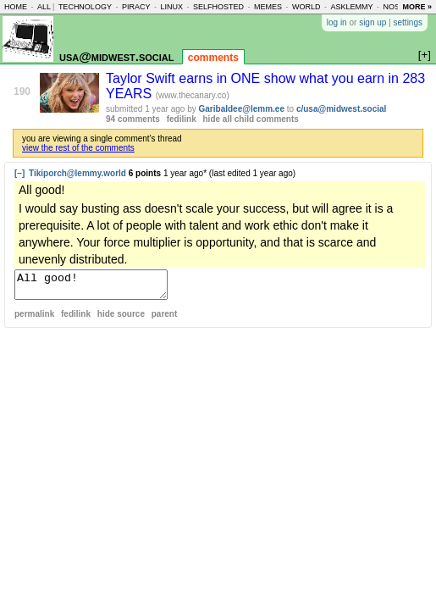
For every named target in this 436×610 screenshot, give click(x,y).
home (15, 7)
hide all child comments (251, 119)
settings (408, 22)
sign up (372, 22)
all (44, 7)
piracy (136, 7)
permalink (34, 319)
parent (165, 319)
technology (85, 7)
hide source (121, 319)
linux (171, 7)
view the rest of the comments (78, 147)
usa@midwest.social (116, 56)
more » (417, 7)
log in (337, 22)
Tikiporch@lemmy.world (77, 173)
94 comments (133, 119)
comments (213, 58)
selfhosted (218, 7)
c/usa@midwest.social (341, 109)
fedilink (181, 119)
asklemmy (351, 7)
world (306, 7)
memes (268, 7)
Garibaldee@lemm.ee (241, 109)
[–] (19, 173)
